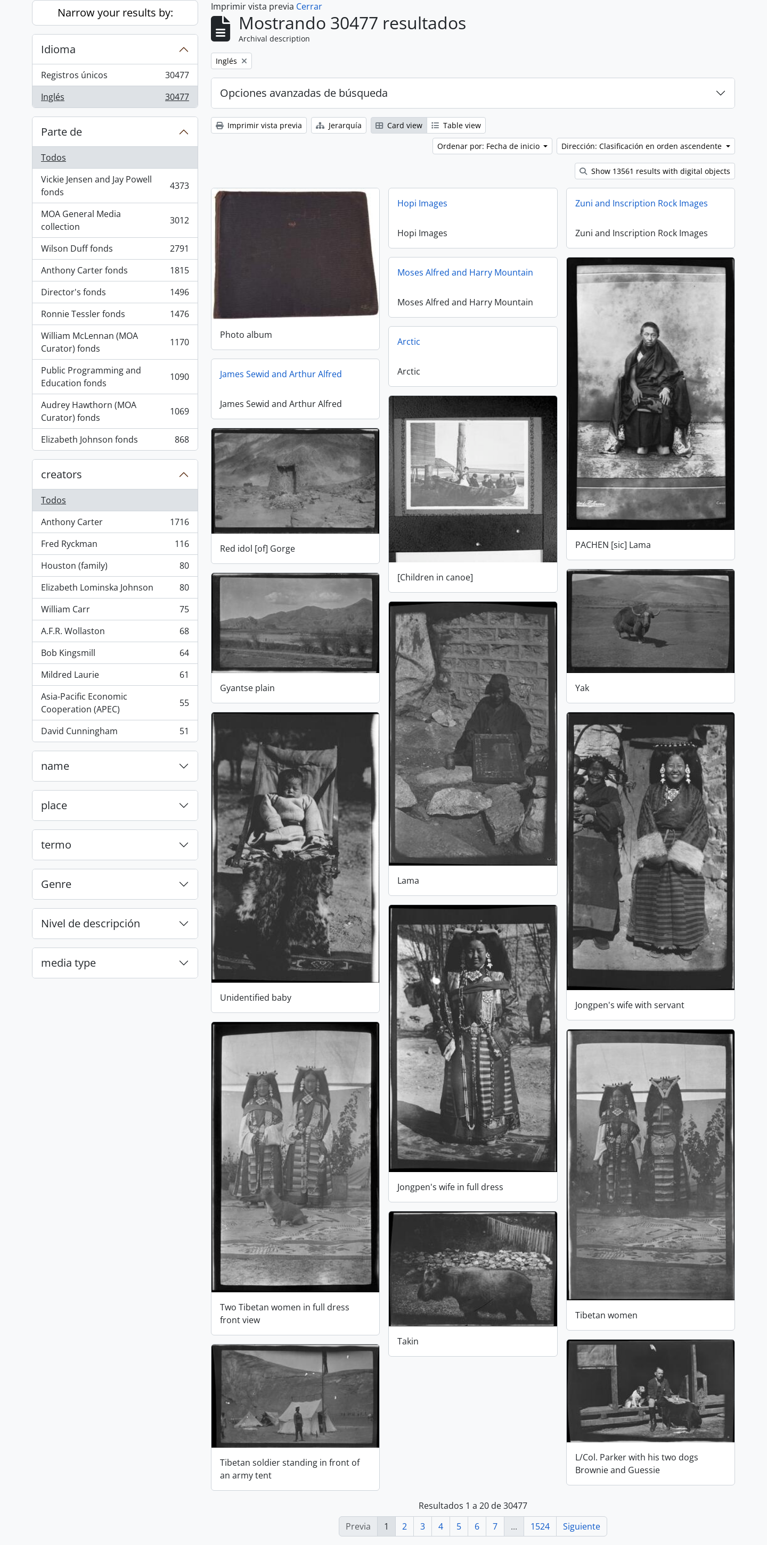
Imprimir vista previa (259, 125)
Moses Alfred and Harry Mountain (465, 272)
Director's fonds (114, 294)
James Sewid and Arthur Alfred (281, 374)
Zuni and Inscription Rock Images (641, 203)
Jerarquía (339, 125)
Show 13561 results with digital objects (655, 171)
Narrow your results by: (115, 12)
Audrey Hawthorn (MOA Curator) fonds (114, 411)
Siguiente (581, 1526)
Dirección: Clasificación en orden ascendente (642, 146)
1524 (540, 1526)
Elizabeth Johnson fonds (114, 441)
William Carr (114, 611)
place (54, 805)
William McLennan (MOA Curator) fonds (114, 342)
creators (61, 474)
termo (56, 844)
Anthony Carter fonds (114, 272)
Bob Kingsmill (114, 655)
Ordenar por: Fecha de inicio (489, 146)
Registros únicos (114, 77)
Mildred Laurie (114, 677)
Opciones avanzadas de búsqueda (304, 93)
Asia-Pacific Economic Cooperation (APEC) (114, 703)
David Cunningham (114, 733)
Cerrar (309, 6)
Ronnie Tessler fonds (114, 316)
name (55, 766)
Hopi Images (422, 203)
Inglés (114, 98)
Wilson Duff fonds (114, 251)
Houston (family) (114, 568)
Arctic (408, 341)
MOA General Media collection (114, 220)
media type (68, 963)
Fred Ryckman (114, 546)
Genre (56, 884)
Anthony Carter (114, 524)
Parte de (61, 131)
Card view (399, 125)
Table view (456, 125)
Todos (53, 157)
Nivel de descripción (90, 923)
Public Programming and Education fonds (114, 376)
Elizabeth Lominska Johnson (114, 590)
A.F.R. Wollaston (114, 633)
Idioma (58, 49)
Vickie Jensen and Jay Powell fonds (114, 185)
